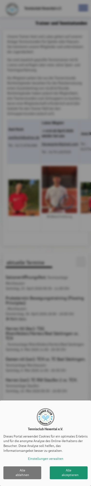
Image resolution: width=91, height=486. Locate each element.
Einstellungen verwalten (45, 459)
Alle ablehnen (22, 473)
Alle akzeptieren (70, 473)
